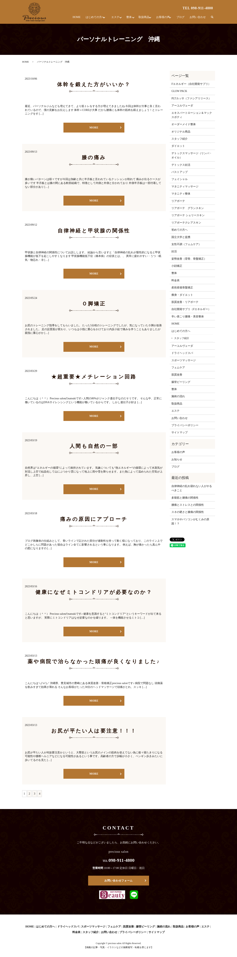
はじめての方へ (87, 18)
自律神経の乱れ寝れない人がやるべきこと (191, 488)
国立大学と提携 (180, 237)
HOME (69, 18)
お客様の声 (162, 18)
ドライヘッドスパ (182, 353)
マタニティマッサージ (184, 186)
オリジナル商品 (180, 131)
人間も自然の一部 (94, 446)
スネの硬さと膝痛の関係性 (187, 512)
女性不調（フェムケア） (186, 244)
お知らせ (176, 459)
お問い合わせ (198, 18)
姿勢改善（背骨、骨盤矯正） (189, 258)
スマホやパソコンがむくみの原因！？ (190, 521)
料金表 (175, 280)
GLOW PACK (179, 91)
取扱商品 (141, 18)
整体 (124, 18)
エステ (109, 18)
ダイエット (178, 145)
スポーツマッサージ (183, 360)
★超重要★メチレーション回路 (94, 377)
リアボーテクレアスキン (186, 222)
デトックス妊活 (180, 164)
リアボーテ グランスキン (187, 208)
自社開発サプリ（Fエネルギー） (191, 309)
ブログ (181, 18)
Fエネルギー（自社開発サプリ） (191, 83)
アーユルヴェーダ (182, 105)
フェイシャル (179, 179)
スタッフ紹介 (179, 138)
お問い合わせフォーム (118, 880)
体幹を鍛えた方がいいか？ (94, 84)
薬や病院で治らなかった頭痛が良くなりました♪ (94, 661)
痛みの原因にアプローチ (94, 519)
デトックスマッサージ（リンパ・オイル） (191, 155)
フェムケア (178, 367)
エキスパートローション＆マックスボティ (191, 115)
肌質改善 (176, 374)
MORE (93, 127)
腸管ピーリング (180, 382)
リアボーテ (178, 201)
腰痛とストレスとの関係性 (187, 504)
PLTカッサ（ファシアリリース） (191, 98)
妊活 (174, 251)
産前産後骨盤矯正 (182, 287)
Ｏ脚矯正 (94, 304)
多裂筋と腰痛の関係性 (184, 497)
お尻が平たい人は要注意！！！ (94, 731)
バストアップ (179, 172)
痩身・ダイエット (182, 294)
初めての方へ (179, 229)
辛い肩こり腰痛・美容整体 (187, 316)
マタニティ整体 (180, 193)
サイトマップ (179, 432)
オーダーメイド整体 (183, 124)
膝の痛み (94, 157)
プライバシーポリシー (184, 425)
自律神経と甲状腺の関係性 (94, 231)
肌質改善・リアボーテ (184, 302)
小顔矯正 (176, 265)
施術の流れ (178, 396)
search (212, 18)
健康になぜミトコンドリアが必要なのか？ (94, 592)
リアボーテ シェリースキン (188, 215)
